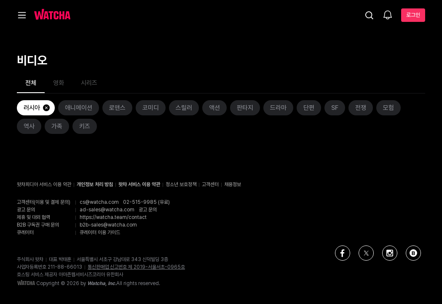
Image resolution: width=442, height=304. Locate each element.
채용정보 (232, 184)
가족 (56, 126)
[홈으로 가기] (52, 15)
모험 (388, 108)
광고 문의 (148, 210)
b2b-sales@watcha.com (108, 225)
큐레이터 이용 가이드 (100, 232)
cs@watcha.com (99, 202)
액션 (214, 108)
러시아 (37, 108)
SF (334, 108)
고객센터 (210, 184)
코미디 (150, 108)
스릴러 (184, 108)
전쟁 (360, 108)
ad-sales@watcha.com (107, 210)
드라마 (278, 108)
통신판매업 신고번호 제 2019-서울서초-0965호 (136, 267)
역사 (29, 126)
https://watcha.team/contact (113, 217)
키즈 (84, 126)
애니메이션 (78, 108)
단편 (308, 108)
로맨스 (117, 108)
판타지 (245, 108)
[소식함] (388, 15)
